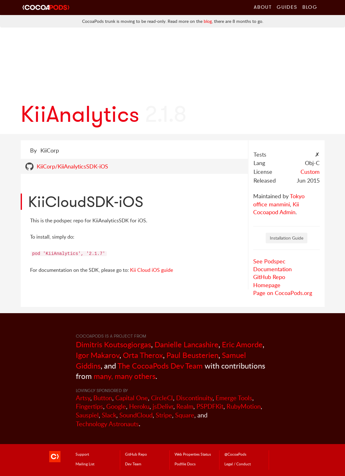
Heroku (139, 406)
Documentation (272, 269)
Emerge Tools (234, 398)
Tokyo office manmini (279, 200)
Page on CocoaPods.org (282, 293)
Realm (184, 406)
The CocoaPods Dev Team (160, 365)
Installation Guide (286, 238)
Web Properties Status (193, 454)
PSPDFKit (209, 406)
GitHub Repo (269, 277)
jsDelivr (163, 406)
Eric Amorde (242, 344)
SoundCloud (136, 415)
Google (116, 406)
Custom (310, 171)
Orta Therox (143, 355)
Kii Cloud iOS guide (151, 269)
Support (82, 454)
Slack (109, 415)
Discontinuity (194, 398)
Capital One (131, 398)
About (263, 7)
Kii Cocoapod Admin (276, 208)
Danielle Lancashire (186, 344)
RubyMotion (244, 406)
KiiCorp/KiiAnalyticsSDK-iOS (72, 166)
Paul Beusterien (192, 355)
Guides (287, 7)
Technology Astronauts (107, 424)
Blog (309, 7)
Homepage (266, 285)
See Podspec (269, 261)
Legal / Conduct (237, 463)
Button (102, 398)
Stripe (164, 415)
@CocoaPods (235, 454)
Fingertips (89, 406)
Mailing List (85, 463)
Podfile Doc (185, 463)
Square (184, 415)
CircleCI (162, 398)
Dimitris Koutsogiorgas (113, 344)
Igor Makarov (97, 355)
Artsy (83, 398)
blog (208, 21)
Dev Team (133, 463)
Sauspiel (87, 415)
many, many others (124, 376)
